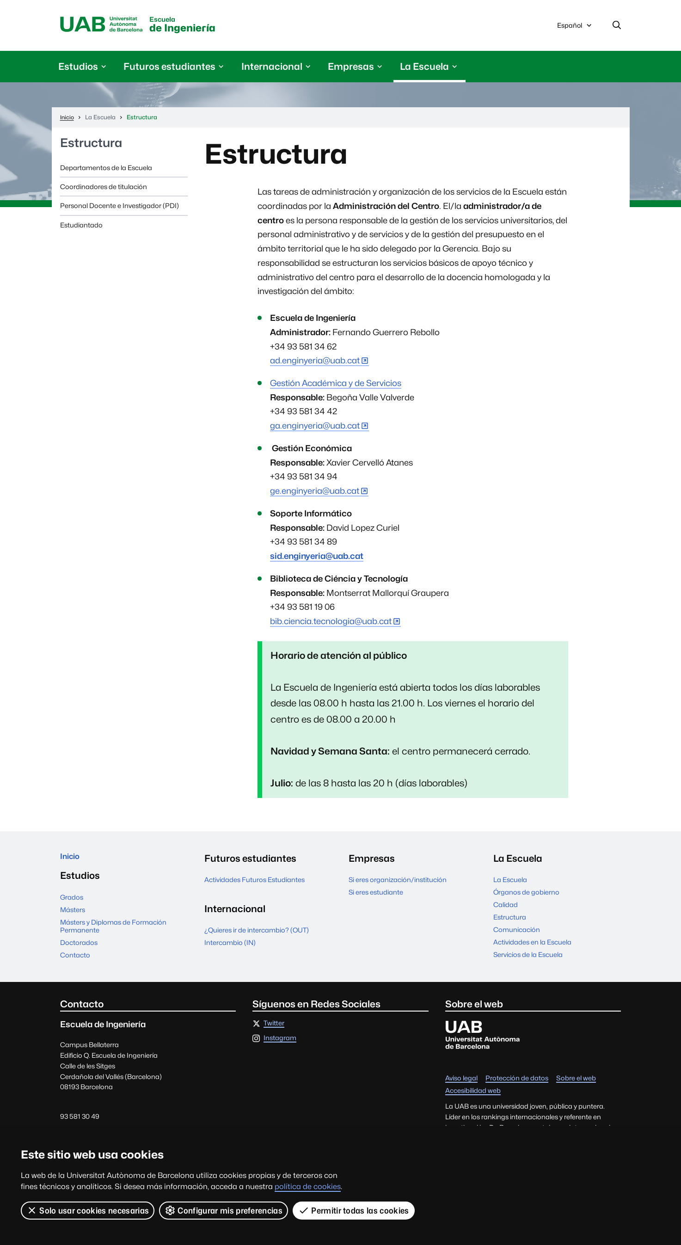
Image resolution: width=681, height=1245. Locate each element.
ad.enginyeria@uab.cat (315, 363)
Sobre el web (576, 1085)
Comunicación (516, 933)
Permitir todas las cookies (354, 1210)
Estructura (91, 146)
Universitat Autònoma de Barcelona (110, 26)
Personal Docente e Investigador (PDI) (119, 209)
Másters (72, 916)
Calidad (505, 908)
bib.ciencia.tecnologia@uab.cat (331, 624)
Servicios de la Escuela (528, 958)
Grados (71, 904)
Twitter (274, 1030)
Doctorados (79, 950)
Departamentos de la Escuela (106, 171)
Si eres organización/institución (398, 883)
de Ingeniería (211, 27)
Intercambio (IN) (230, 946)
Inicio (72, 861)
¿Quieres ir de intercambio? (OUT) (256, 933)
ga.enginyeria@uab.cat (315, 429)
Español (575, 29)
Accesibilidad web (473, 1098)
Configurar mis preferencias (224, 1210)
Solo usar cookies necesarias (87, 1210)
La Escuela (510, 883)
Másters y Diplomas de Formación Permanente (113, 933)
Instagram (280, 1045)
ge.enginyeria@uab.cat (314, 494)
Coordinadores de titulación (103, 190)
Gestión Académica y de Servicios (335, 386)
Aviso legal (461, 1085)
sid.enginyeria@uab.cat (316, 559)
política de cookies (308, 1186)
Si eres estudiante (376, 895)
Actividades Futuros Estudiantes (254, 883)
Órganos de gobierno (526, 895)
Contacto (75, 962)
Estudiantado (81, 228)
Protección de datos (516, 1085)
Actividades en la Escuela (532, 945)
